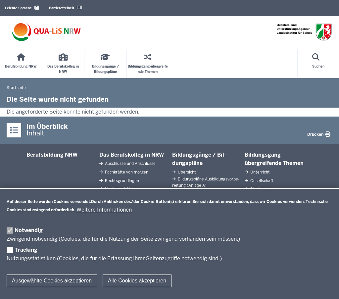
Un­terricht (259, 172)
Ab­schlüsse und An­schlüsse (130, 163)
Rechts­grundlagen (121, 180)
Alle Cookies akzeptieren (137, 280)
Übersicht (186, 172)
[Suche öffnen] (318, 63)
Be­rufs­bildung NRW (51, 154)
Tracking (26, 249)
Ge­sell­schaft (261, 180)
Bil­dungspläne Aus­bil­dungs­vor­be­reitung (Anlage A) (205, 182)
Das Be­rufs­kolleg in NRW (131, 154)
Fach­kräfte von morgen (126, 172)
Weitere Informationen (104, 209)
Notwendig (29, 230)
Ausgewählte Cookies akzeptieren (52, 280)
